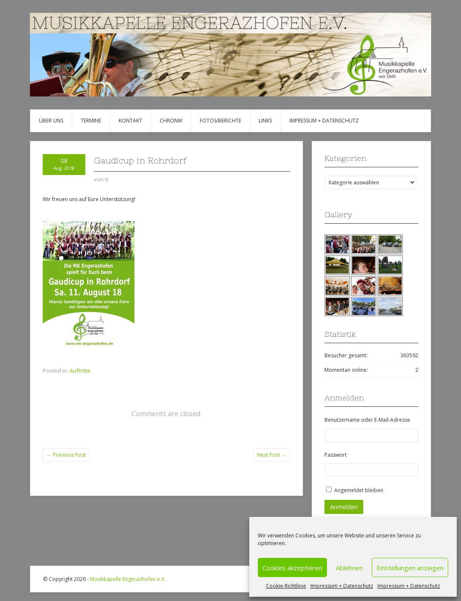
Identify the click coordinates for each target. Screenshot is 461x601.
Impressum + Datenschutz (341, 585)
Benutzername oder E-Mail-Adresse (367, 419)
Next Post (271, 454)
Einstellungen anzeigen (409, 567)
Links (265, 120)
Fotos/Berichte (220, 120)
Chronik (171, 120)
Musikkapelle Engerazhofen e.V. (128, 579)
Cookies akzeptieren (292, 567)
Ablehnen (349, 567)
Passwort (335, 454)
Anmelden (344, 507)
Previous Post (66, 454)
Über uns (51, 120)
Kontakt (130, 120)
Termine (91, 120)
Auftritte (80, 370)
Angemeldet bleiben (358, 490)
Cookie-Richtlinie (286, 585)
